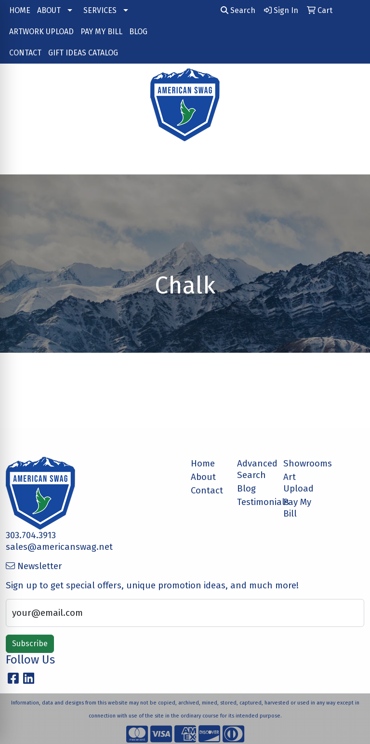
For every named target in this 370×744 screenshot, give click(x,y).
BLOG (138, 31)
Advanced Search (254, 469)
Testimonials (254, 502)
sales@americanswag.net (59, 547)
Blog (246, 488)
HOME (19, 10)
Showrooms (300, 463)
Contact (207, 490)
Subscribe (30, 643)
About (203, 477)
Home (203, 463)
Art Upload (298, 483)
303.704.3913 (31, 535)
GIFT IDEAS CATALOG (83, 52)
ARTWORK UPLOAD (41, 31)
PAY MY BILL (101, 31)
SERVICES (100, 10)
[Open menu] (350, 160)
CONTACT (25, 52)
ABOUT (49, 10)
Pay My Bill (297, 508)
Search (238, 10)
